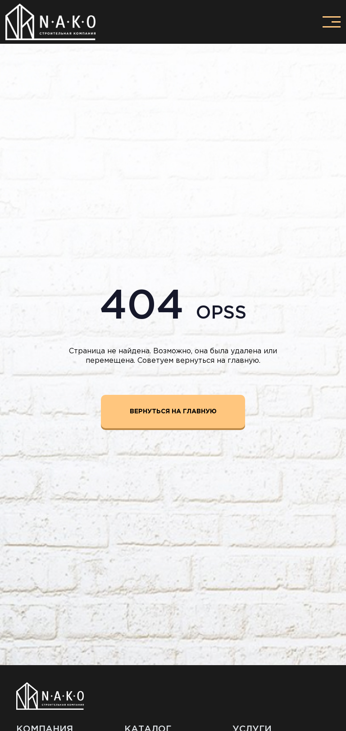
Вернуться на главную (173, 411)
